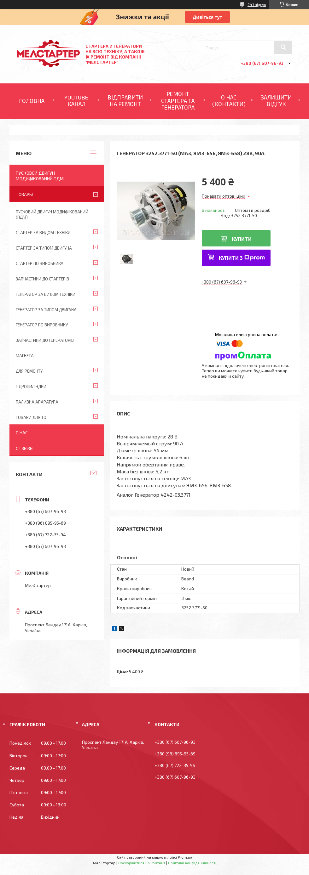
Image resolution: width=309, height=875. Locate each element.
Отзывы (24, 448)
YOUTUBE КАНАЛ (76, 101)
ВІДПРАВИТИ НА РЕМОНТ (125, 101)
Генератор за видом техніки (45, 294)
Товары (24, 194)
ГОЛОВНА (31, 100)
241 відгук (257, 4)
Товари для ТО (31, 417)
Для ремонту (29, 371)
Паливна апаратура (37, 401)
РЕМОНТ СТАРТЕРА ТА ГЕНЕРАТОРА (178, 100)
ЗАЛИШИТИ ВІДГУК (276, 101)
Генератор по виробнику (42, 324)
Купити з (242, 258)
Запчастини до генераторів (45, 340)
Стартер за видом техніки (43, 232)
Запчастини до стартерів (42, 278)
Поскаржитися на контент (141, 863)
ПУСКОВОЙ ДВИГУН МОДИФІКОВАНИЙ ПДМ (40, 175)
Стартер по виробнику (39, 263)
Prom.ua (185, 857)
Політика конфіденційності (192, 863)
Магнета (25, 355)
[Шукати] (283, 47)
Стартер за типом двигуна (44, 248)
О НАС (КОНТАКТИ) (229, 101)
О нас (22, 432)
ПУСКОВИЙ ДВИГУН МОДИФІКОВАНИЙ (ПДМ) (52, 214)
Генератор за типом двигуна (46, 309)
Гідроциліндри (31, 386)
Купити (242, 239)
